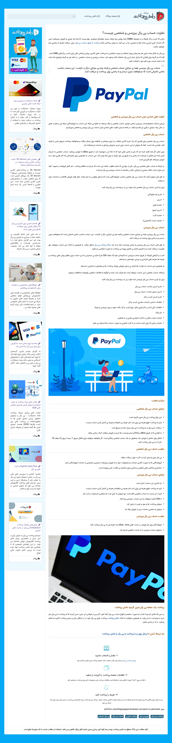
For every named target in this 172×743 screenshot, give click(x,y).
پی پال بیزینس (104, 716)
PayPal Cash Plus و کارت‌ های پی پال (27, 468)
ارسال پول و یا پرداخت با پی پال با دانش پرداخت (125, 634)
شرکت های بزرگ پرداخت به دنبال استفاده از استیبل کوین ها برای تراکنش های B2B (25, 405)
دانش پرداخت (113, 618)
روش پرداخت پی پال (129, 660)
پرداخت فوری (131, 716)
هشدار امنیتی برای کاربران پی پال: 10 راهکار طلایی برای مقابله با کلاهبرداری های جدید (25, 226)
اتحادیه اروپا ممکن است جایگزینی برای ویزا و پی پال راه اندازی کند (25, 345)
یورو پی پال (144, 716)
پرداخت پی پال (157, 716)
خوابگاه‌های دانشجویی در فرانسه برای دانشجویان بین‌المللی (26, 286)
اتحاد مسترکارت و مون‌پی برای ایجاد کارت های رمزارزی (27, 102)
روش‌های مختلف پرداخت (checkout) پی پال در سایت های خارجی (26, 527)
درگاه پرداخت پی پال (102, 245)
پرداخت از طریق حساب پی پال (87, 43)
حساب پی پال (117, 716)
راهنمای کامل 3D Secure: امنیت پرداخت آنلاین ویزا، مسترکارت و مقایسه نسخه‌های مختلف (25, 162)
